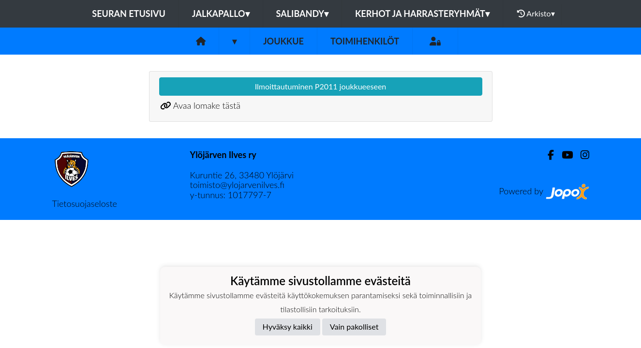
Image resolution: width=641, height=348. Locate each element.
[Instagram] (581, 155)
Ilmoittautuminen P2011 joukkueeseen (321, 86)
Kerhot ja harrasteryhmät (422, 13)
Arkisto (536, 13)
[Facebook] (547, 155)
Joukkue (283, 41)
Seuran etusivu (128, 13)
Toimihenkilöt (364, 41)
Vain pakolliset (354, 326)
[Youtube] (563, 155)
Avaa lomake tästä (206, 105)
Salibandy (302, 13)
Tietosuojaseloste (84, 203)
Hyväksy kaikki (288, 326)
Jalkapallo (221, 13)
